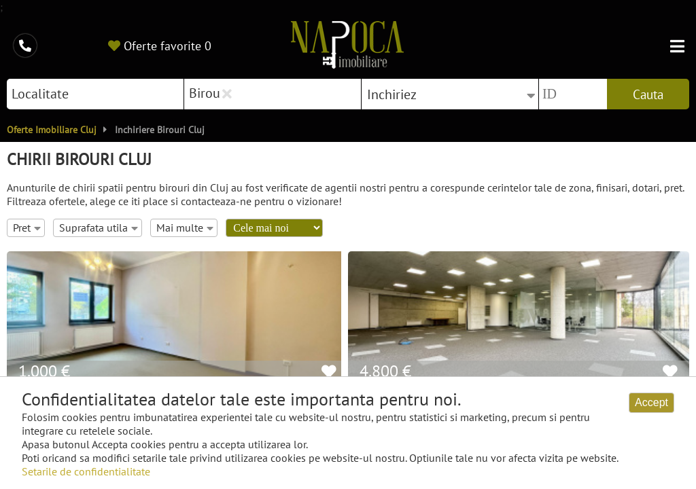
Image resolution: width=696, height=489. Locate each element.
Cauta (648, 94)
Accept (651, 402)
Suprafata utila (98, 227)
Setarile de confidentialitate (86, 471)
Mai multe (184, 227)
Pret (27, 227)
